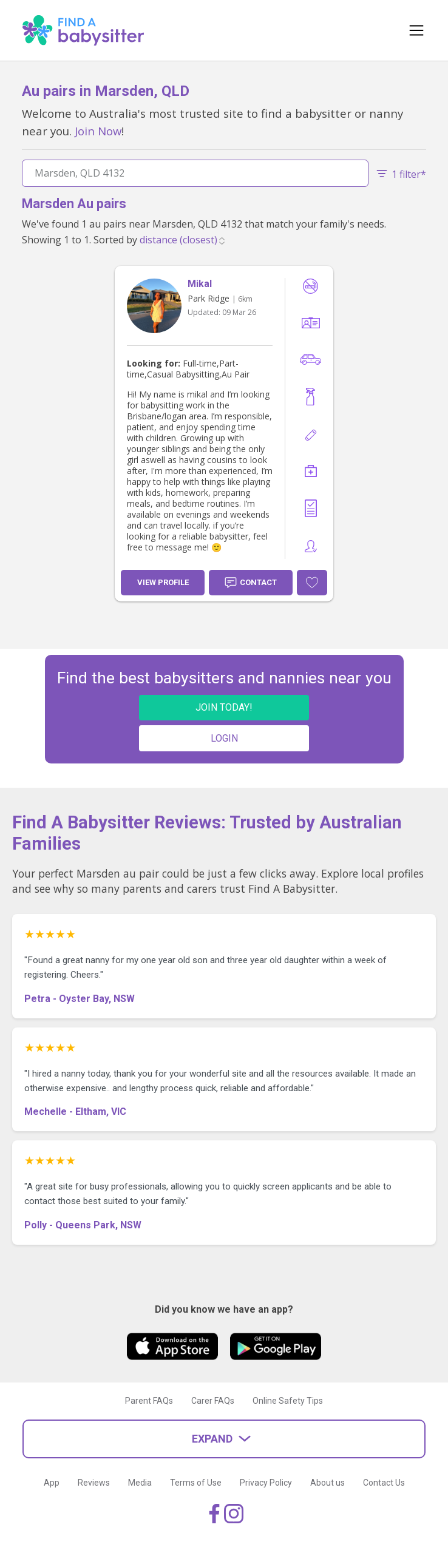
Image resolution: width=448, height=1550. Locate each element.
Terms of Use (196, 1482)
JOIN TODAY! (224, 707)
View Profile (163, 582)
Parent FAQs (149, 1401)
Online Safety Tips (288, 1401)
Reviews (94, 1482)
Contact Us (384, 1482)
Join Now (98, 130)
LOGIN (224, 738)
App (51, 1482)
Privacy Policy (266, 1482)
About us (327, 1482)
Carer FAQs (212, 1401)
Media (140, 1482)
